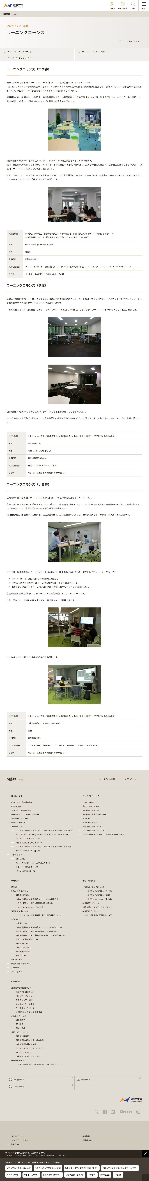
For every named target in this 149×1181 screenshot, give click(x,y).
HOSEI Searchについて (25, 870)
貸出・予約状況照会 (90, 806)
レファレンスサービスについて (29, 838)
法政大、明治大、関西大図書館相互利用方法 (34, 903)
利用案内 (15, 880)
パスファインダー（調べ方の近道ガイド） (33, 862)
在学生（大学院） (31, 1175)
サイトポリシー (17, 1136)
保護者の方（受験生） (75, 1175)
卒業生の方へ (21, 923)
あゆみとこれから (18, 1016)
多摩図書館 (85, 1079)
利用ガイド (15, 887)
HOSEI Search (17, 806)
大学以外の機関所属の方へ (27, 939)
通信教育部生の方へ (19, 911)
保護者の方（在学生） (52, 1175)
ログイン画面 (88, 802)
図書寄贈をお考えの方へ (21, 963)
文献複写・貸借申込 (90, 810)
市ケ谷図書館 (18, 1079)
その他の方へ (21, 955)
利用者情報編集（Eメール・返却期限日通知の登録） (104, 834)
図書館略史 (20, 1020)
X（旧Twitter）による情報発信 (29, 1012)
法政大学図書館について (21, 987)
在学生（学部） (13, 1175)
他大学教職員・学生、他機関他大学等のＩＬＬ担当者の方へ (41, 935)
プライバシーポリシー (20, 1140)
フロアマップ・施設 (24, 1000)
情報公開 (15, 1144)
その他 (118, 1175)
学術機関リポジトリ (19, 818)
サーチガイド (16, 826)
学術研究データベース (91, 911)
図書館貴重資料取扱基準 (26, 1044)
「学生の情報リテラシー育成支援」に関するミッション (39, 1064)
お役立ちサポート (18, 854)
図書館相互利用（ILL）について (29, 842)
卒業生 (92, 1175)
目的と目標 (20, 1028)
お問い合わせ (130, 779)
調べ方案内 (20, 858)
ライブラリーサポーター (26, 1008)
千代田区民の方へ (23, 951)
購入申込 (86, 818)
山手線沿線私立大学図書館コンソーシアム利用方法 (37, 899)
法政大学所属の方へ (19, 891)
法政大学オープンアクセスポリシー (97, 907)
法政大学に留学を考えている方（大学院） (119, 1168)
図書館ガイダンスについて (93, 887)
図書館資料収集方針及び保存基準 (30, 1040)
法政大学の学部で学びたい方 (19, 1168)
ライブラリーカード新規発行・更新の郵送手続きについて (40, 915)
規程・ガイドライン (19, 1032)
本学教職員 (105, 1175)
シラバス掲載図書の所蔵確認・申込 (97, 915)
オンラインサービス (90, 796)
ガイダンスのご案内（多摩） (99, 895)
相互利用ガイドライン (25, 1052)
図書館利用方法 (22, 895)
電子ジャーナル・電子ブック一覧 (25, 814)
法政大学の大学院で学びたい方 (48, 1168)
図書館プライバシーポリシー (28, 1056)
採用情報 (86, 1136)
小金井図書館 (18, 1086)
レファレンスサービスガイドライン (30, 1048)
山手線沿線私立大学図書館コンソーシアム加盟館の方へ (39, 927)
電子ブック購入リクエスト (93, 830)
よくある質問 (109, 779)
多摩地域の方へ (22, 943)
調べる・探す (16, 796)
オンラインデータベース (21, 810)
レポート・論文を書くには (27, 866)
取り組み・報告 (17, 1060)
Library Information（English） (30, 907)
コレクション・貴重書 (25, 1004)
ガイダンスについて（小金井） (100, 899)
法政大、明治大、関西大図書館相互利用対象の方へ (37, 931)
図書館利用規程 (22, 1036)
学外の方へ (15, 919)
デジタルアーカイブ (19, 822)
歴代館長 (19, 1024)
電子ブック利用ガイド (91, 826)
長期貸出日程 (16, 959)
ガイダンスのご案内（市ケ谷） (100, 891)
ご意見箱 (15, 967)
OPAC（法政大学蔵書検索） (23, 802)
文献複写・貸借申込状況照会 (94, 814)
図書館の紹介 (16, 981)
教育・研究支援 (88, 880)
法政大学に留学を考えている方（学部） (81, 1168)
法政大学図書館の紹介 (25, 992)
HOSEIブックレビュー (25, 996)
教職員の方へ (88, 1140)
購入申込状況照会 (89, 822)
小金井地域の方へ (23, 947)
